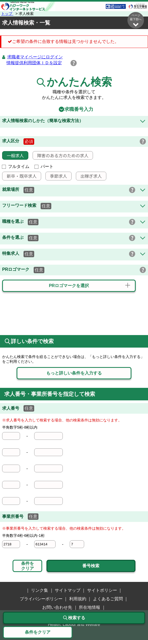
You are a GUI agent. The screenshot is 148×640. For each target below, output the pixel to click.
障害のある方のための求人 (60, 155)
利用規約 (77, 599)
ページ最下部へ (136, 20)
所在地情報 (89, 607)
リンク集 (39, 590)
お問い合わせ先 (57, 607)
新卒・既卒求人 (19, 176)
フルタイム (15, 166)
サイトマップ (67, 590)
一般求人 (13, 155)
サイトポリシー (102, 590)
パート (44, 166)
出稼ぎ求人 (89, 176)
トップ (7, 13)
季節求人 (56, 176)
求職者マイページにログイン (35, 57)
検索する (74, 618)
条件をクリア (27, 565)
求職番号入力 (74, 109)
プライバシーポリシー (41, 599)
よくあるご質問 (108, 599)
